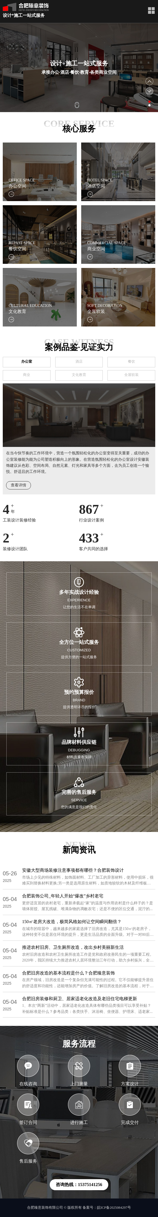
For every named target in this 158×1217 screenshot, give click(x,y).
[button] (149, 102)
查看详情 (18, 485)
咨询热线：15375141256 (79, 1184)
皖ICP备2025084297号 (114, 1208)
